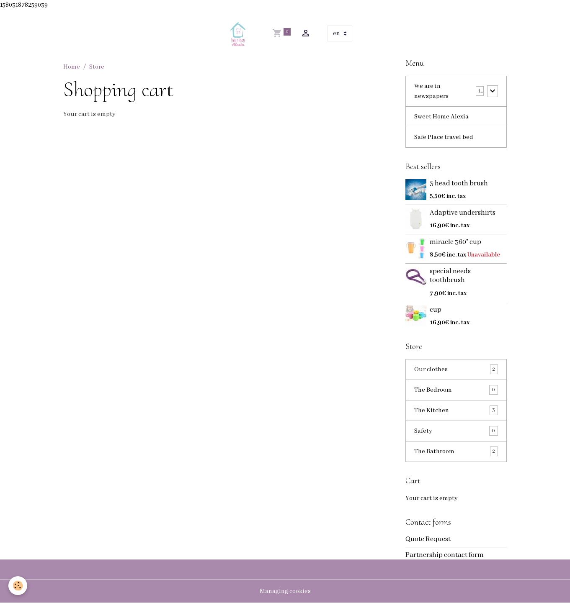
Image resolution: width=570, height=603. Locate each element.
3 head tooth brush (459, 183)
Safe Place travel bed (443, 137)
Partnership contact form (444, 555)
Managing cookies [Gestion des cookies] (285, 591)
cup (435, 309)
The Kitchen (456, 410)
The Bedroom (456, 390)
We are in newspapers (431, 91)
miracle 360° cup (455, 242)
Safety (456, 431)
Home (71, 67)
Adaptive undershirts (462, 212)
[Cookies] (17, 585)
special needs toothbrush (450, 276)
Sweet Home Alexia (441, 117)
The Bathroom (456, 451)
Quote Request (428, 539)
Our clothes (456, 369)
